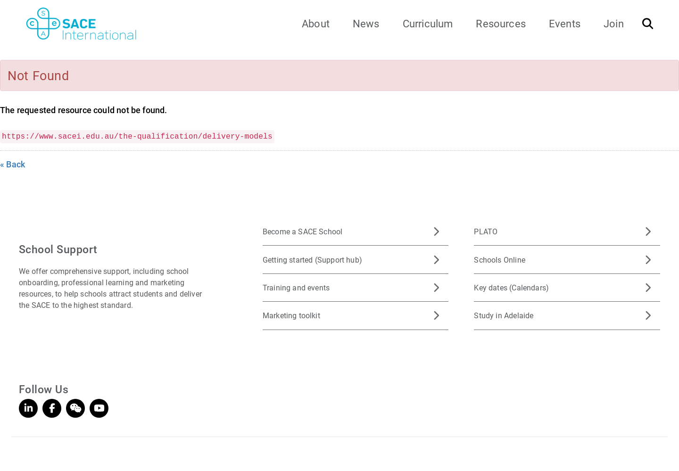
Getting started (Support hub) (312, 259)
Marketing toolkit (291, 315)
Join (614, 23)
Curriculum (428, 23)
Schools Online (499, 259)
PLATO (485, 231)
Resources (501, 23)
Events (564, 23)
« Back (12, 164)
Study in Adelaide (503, 315)
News (366, 23)
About (316, 23)
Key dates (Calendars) (511, 287)
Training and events (296, 287)
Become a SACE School (303, 231)
